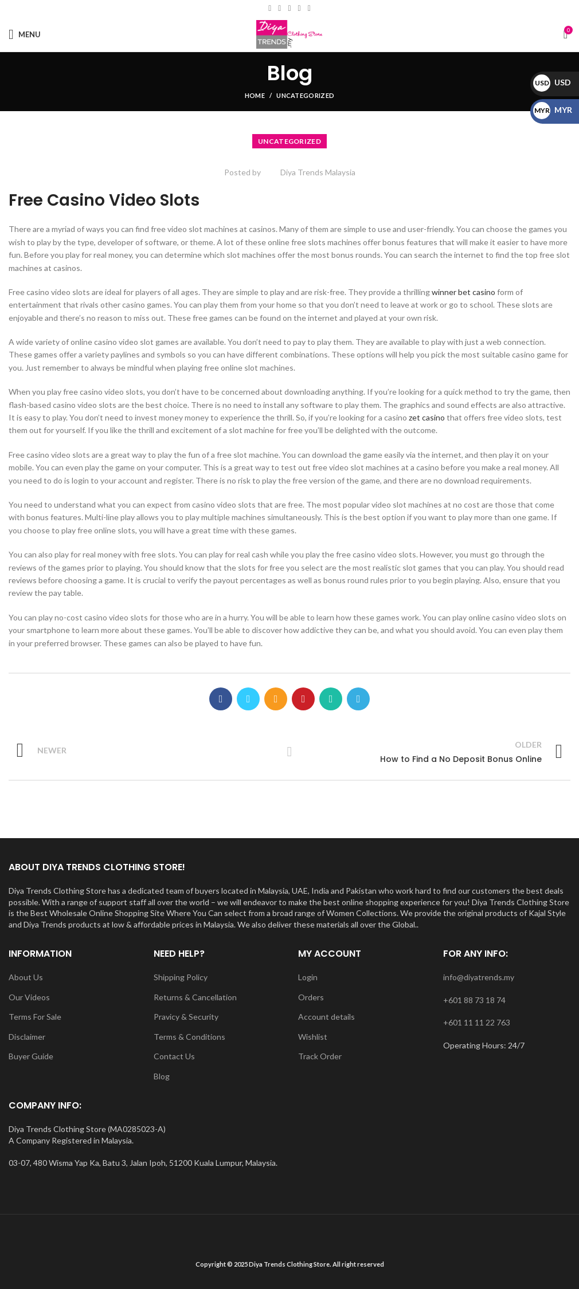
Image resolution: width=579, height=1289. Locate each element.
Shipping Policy (181, 977)
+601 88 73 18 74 (474, 1000)
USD (552, 82)
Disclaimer (27, 1037)
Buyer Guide (31, 1056)
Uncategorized (305, 95)
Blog (162, 1076)
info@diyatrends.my (478, 977)
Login (308, 977)
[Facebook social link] (270, 8)
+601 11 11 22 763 (476, 1022)
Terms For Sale (35, 1016)
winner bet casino (463, 292)
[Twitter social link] (248, 698)
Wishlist (312, 1037)
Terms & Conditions (189, 1037)
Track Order (320, 1056)
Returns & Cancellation (195, 997)
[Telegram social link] (358, 698)
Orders (311, 997)
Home (255, 95)
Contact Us (174, 1056)
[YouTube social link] (299, 8)
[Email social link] (279, 8)
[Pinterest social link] (303, 698)
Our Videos (29, 997)
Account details (326, 1016)
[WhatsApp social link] (309, 8)
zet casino (427, 417)
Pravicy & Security (186, 1016)
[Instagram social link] (289, 8)
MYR (552, 110)
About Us (26, 977)
